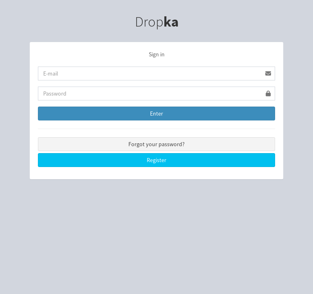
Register (156, 160)
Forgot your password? (156, 144)
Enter (156, 113)
